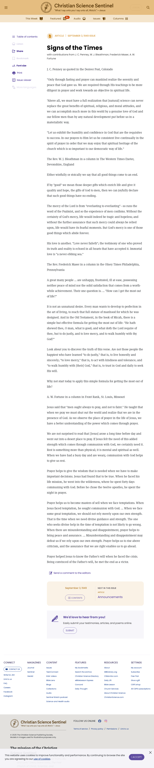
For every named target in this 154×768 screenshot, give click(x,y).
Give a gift (135, 671)
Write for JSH (9, 665)
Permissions (112, 719)
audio (57, 692)
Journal (30, 658)
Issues (49, 658)
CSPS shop (135, 675)
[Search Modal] (148, 7)
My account (136, 658)
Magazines (34, 653)
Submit (68, 621)
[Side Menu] (6, 7)
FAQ (5, 674)
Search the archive (83, 662)
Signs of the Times (73, 47)
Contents (73, 588)
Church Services (111, 679)
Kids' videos (51, 666)
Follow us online (84, 711)
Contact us (13, 659)
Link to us (8, 669)
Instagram (8, 686)
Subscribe (135, 662)
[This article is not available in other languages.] (24, 87)
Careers (7, 678)
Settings (136, 653)
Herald (30, 666)
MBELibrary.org (110, 662)
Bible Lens (50, 671)
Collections (51, 679)
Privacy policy (97, 719)
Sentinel (30, 662)
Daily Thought (81, 679)
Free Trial (135, 666)
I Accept (136, 756)
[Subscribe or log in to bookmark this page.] (21, 58)
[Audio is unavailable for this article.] (18, 44)
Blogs (48, 675)
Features (80, 653)
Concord (79, 675)
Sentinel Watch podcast (57, 688)
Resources (111, 653)
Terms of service (81, 719)
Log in (136, 7)
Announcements (109, 588)
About (107, 658)
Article (57, 35)
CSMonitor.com (111, 666)
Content (51, 653)
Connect (9, 653)
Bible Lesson (109, 675)
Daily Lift (107, 671)
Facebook (8, 682)
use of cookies (42, 759)
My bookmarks (81, 658)
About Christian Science (114, 683)
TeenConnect (52, 662)
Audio (49, 683)
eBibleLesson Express (84, 671)
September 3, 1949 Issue (80, 35)
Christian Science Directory (87, 666)
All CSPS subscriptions (140, 679)
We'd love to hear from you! (83, 607)
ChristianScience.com (114, 688)
